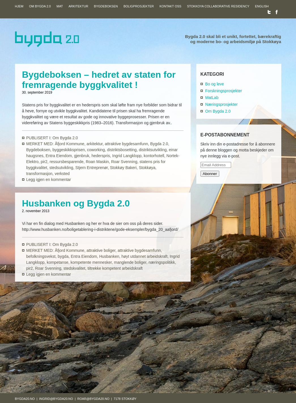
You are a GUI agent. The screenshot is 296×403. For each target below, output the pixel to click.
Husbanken (109, 256)
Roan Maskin (97, 161)
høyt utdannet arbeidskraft (145, 256)
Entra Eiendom (59, 155)
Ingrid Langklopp (127, 155)
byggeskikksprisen (68, 149)
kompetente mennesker (91, 262)
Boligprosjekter (138, 6)
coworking (96, 149)
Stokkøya (147, 167)
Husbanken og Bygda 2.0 (76, 203)
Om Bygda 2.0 (40, 6)
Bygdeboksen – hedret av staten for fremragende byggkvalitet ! (99, 79)
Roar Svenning (124, 161)
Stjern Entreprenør (91, 167)
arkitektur (94, 144)
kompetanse (57, 262)
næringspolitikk (161, 262)
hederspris (100, 155)
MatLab (212, 97)
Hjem (19, 6)
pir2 (44, 161)
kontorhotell (154, 155)
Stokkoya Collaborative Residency (218, 6)
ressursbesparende (67, 161)
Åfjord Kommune (69, 144)
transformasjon (39, 173)
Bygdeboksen (106, 6)
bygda (63, 256)
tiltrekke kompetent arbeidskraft (115, 268)
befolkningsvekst (41, 256)
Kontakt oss (170, 6)
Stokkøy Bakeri (123, 167)
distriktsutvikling (153, 149)
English (262, 6)
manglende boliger (130, 262)
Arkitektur (78, 6)
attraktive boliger (100, 250)
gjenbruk (81, 155)
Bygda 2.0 (159, 144)
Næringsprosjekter (221, 104)
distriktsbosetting (122, 149)
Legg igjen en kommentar (48, 179)
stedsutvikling (61, 167)
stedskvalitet (74, 268)
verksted (62, 173)
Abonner (210, 174)
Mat (59, 6)
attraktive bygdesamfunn (126, 144)
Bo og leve (214, 84)
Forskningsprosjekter (223, 90)
